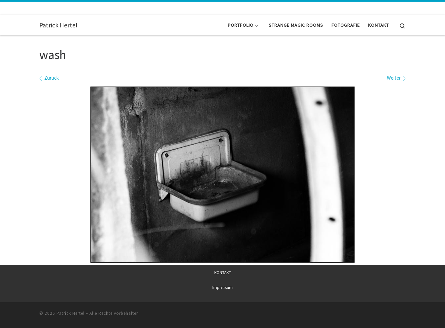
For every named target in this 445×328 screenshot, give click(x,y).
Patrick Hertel (70, 313)
